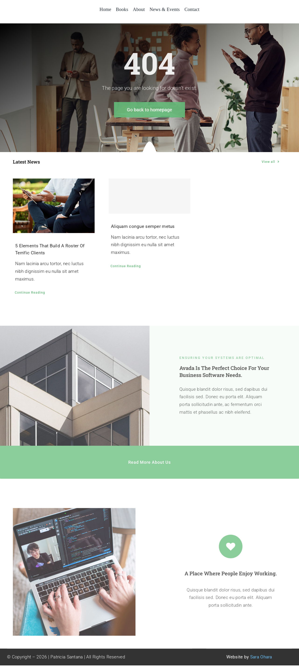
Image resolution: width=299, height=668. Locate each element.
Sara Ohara (261, 657)
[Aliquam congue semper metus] (149, 196)
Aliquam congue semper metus (143, 226)
